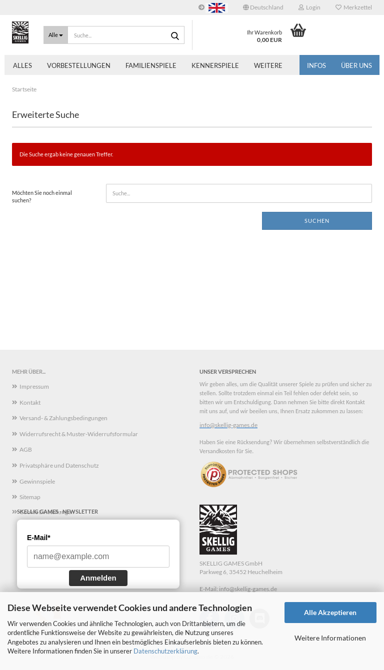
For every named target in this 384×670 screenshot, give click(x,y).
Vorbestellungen (78, 65)
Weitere (268, 65)
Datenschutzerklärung (166, 651)
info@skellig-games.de (229, 425)
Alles (22, 65)
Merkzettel (354, 7)
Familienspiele (151, 65)
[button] (263, 7)
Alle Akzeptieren (330, 612)
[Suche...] (56, 35)
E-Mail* (38, 538)
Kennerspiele (215, 65)
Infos (316, 65)
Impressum (34, 386)
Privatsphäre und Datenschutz (59, 465)
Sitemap (30, 497)
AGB (26, 449)
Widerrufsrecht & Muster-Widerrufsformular (79, 434)
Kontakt (30, 402)
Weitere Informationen (330, 638)
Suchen (317, 220)
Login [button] (309, 7)
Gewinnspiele (37, 481)
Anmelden (98, 578)
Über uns (356, 65)
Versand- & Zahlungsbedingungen (64, 418)
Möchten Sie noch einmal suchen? (42, 196)
